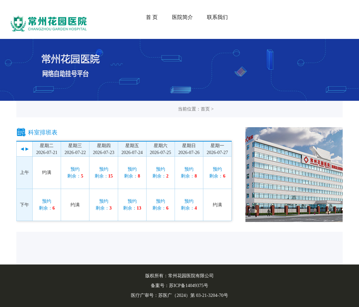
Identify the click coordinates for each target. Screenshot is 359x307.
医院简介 (182, 17)
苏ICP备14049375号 (188, 285)
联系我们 (217, 17)
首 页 (152, 17)
